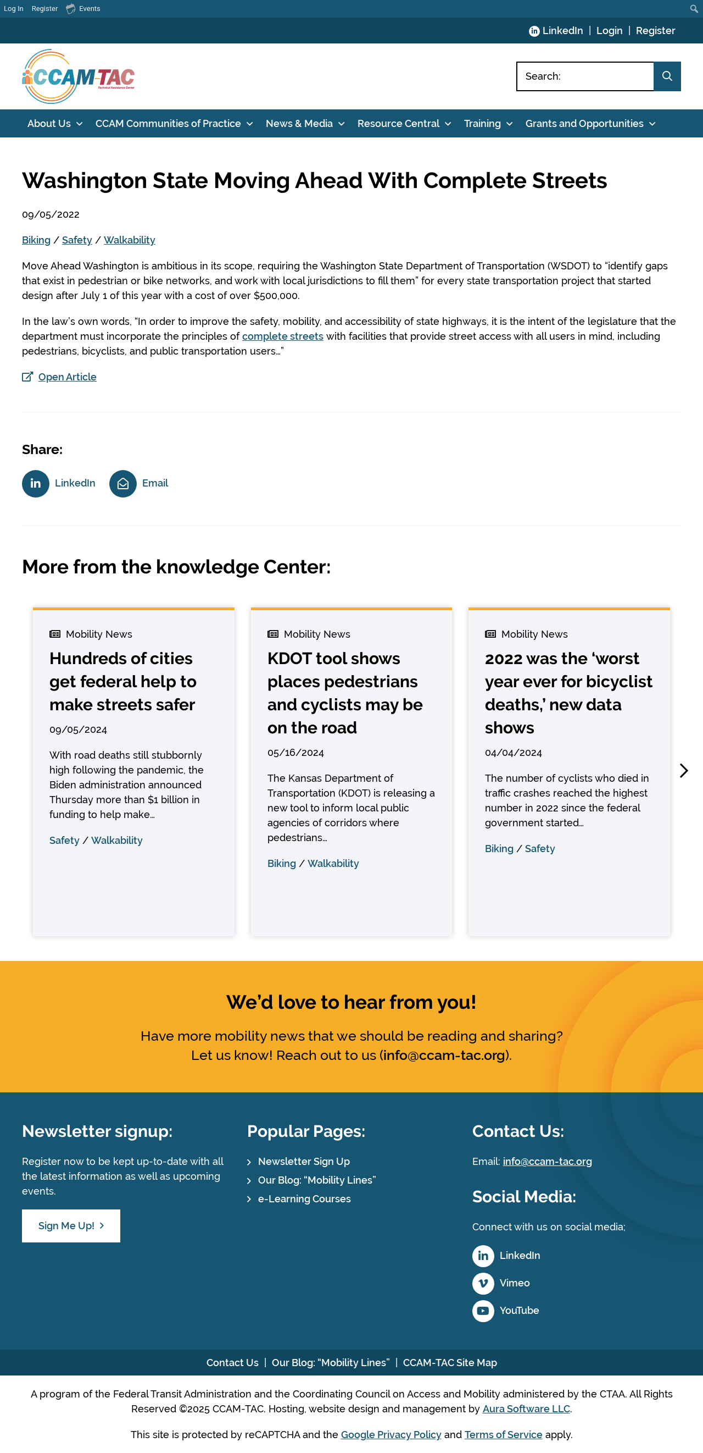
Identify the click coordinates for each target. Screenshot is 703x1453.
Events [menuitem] (83, 8)
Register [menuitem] (45, 8)
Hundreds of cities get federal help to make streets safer (123, 681)
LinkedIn (563, 30)
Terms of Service (504, 1434)
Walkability (129, 240)
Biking (36, 240)
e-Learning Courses (304, 1199)
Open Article (67, 377)
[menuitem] (694, 9)
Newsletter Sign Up (304, 1161)
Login (609, 30)
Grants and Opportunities (585, 123)
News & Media (299, 123)
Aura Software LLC (526, 1409)
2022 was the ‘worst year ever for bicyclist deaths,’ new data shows (569, 693)
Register (656, 30)
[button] (684, 771)
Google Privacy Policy (391, 1434)
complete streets (282, 336)
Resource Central (398, 123)
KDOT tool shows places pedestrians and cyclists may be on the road (345, 693)
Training (482, 123)
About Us (49, 123)
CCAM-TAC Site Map (450, 1362)
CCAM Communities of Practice (168, 123)
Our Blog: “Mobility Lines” (317, 1180)
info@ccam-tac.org (444, 1055)
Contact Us (233, 1362)
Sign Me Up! (66, 1225)
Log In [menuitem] (14, 8)
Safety (77, 240)
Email (155, 483)
